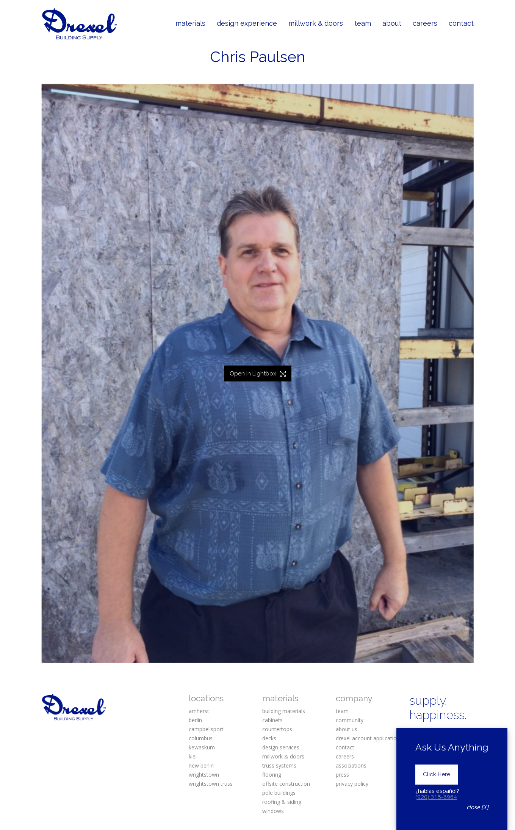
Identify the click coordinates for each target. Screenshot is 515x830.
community (349, 720)
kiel (193, 756)
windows (273, 810)
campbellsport (206, 729)
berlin (195, 720)
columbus (201, 738)
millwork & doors (283, 756)
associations (351, 765)
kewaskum (202, 747)
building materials (283, 711)
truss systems (279, 765)
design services (280, 747)
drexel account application (368, 738)
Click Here (436, 779)
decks (269, 738)
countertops (277, 729)
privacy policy (352, 783)
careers (345, 756)
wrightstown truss (211, 783)
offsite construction (286, 783)
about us (346, 729)
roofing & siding (281, 801)
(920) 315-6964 (436, 801)
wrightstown (204, 774)
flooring (271, 774)
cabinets (272, 720)
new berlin (201, 765)
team (342, 711)
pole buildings (279, 792)
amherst (199, 711)
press (342, 774)
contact (345, 747)
